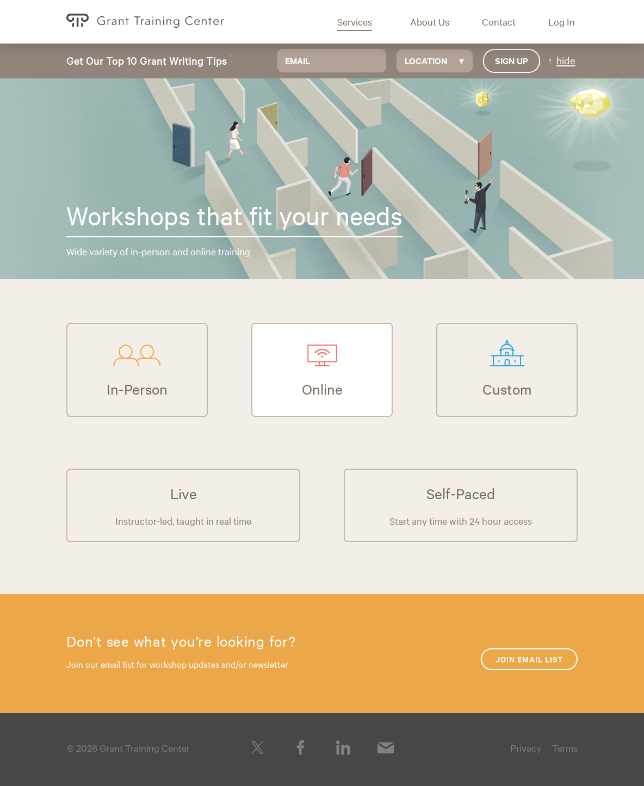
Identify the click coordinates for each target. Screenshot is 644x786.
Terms (565, 747)
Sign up (511, 60)
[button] (362, 22)
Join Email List (529, 659)
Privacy (525, 747)
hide (565, 59)
